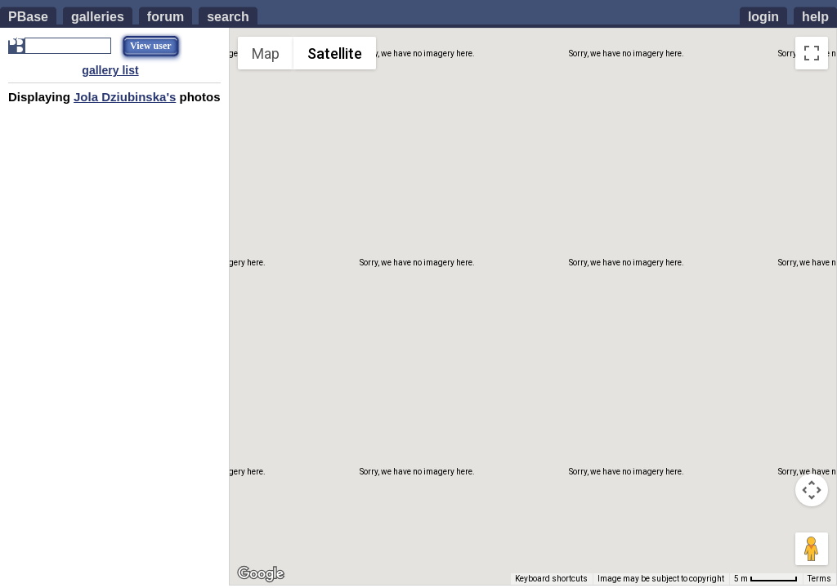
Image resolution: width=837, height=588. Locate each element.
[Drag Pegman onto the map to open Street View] (811, 548)
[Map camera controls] (811, 490)
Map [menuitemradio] (266, 53)
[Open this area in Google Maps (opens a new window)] (261, 574)
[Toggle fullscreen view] (811, 53)
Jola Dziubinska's (125, 97)
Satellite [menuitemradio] (334, 53)
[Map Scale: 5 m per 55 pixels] (766, 579)
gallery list (110, 70)
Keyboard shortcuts (551, 578)
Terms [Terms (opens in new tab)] (819, 578)
